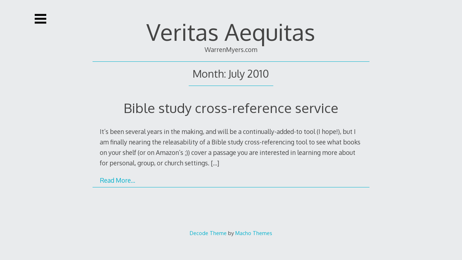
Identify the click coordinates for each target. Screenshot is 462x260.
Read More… (117, 180)
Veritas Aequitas (230, 31)
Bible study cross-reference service (231, 107)
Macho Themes (253, 233)
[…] (215, 163)
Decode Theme (208, 233)
